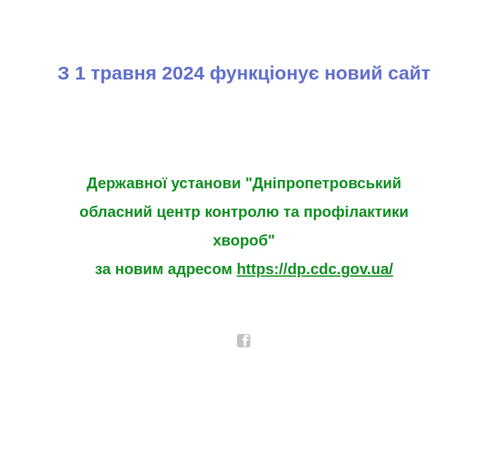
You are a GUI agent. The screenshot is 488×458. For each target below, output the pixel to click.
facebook (244, 341)
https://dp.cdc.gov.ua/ (314, 268)
